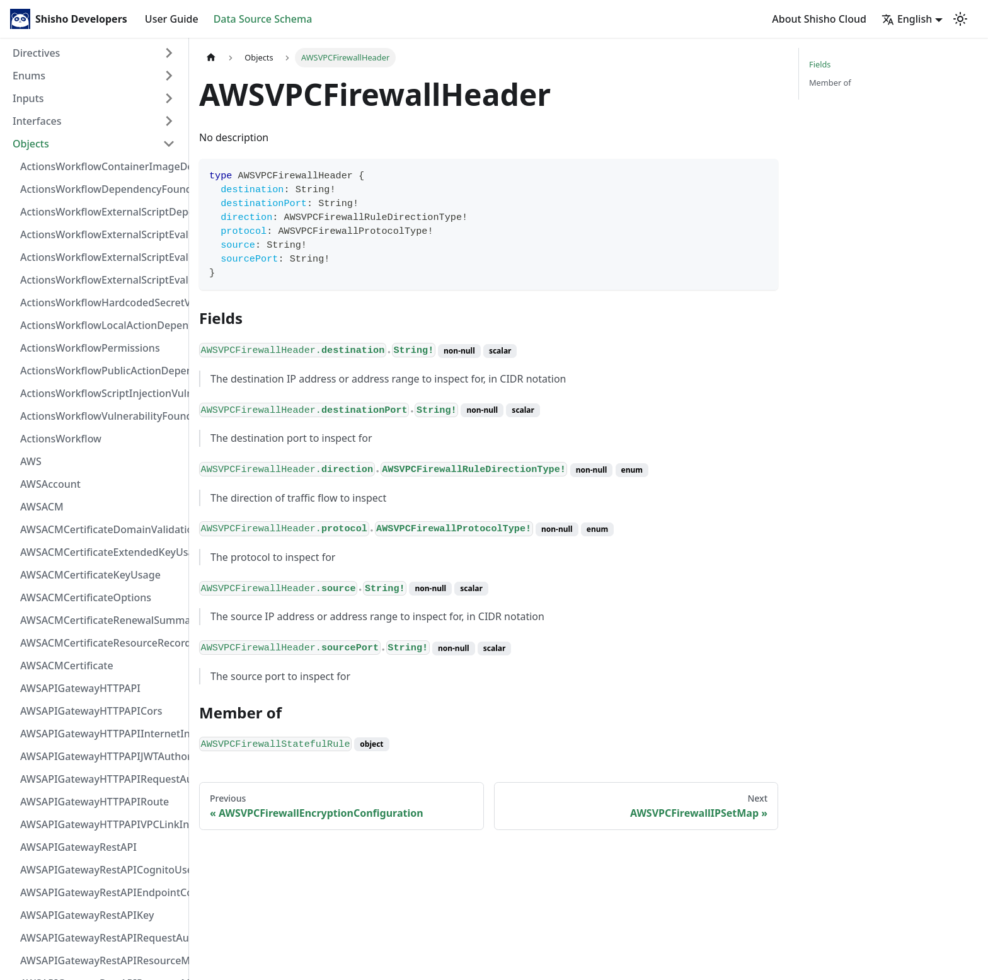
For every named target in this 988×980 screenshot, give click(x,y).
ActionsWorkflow (60, 439)
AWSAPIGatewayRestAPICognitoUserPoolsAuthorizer (101, 870)
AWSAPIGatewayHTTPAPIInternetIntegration (101, 734)
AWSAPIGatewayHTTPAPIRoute (94, 802)
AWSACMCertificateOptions (85, 597)
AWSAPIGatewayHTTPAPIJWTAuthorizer (101, 756)
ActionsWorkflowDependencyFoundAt (101, 189)
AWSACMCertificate (66, 665)
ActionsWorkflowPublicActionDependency (101, 371)
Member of (830, 82)
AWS (31, 461)
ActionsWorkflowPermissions (90, 348)
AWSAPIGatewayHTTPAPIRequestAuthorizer (101, 779)
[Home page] (211, 57)
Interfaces (37, 121)
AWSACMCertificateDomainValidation (101, 529)
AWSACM (42, 507)
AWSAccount (50, 484)
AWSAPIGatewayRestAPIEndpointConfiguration (101, 892)
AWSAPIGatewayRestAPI (78, 847)
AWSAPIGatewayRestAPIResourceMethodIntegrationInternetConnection (101, 960)
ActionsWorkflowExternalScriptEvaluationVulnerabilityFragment (101, 234)
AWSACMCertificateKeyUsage (90, 575)
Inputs (28, 98)
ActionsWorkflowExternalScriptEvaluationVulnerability (101, 280)
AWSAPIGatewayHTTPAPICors (91, 711)
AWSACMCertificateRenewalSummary (101, 620)
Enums (29, 76)
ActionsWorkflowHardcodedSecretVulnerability (101, 302)
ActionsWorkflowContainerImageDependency (101, 166)
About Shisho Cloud (819, 19)
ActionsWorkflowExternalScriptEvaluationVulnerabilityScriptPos (101, 257)
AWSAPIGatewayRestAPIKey (87, 915)
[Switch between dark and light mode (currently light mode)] (960, 19)
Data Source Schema (263, 19)
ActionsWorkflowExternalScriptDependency (101, 212)
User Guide (171, 19)
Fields (819, 64)
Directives (36, 53)
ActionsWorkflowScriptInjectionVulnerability (101, 393)
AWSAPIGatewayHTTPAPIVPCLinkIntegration (101, 824)
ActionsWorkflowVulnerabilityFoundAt (101, 416)
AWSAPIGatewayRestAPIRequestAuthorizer (101, 938)
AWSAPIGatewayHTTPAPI (80, 688)
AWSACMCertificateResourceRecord (101, 643)
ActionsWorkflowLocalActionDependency (101, 325)
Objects (31, 144)
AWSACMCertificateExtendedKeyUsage (101, 552)
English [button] (907, 19)
